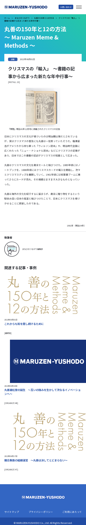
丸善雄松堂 (31, 7)
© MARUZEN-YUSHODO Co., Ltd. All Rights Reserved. (43, 523)
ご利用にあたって (72, 512)
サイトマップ (11, 512)
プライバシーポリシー (41, 512)
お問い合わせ (66, 7)
